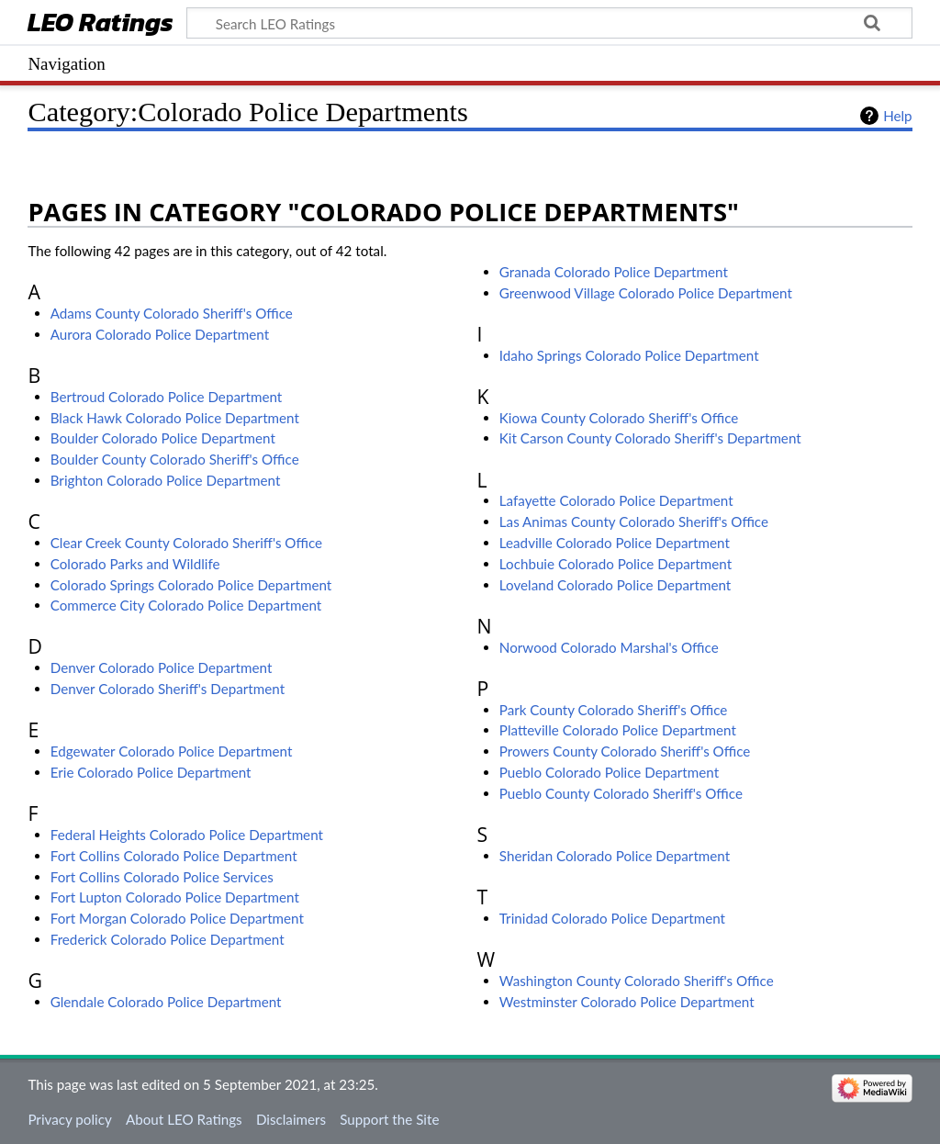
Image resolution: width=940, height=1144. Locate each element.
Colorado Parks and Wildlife (135, 563)
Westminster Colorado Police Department (627, 1001)
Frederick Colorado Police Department (167, 939)
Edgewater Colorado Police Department (171, 751)
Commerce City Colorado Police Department (186, 605)
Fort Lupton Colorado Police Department (174, 897)
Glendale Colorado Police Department (166, 1001)
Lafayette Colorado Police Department (616, 500)
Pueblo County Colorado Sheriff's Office (621, 793)
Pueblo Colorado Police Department (609, 772)
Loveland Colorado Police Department (615, 585)
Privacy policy (69, 1119)
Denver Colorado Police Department (161, 667)
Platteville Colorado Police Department (617, 730)
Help (897, 115)
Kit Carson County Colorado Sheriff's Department (650, 438)
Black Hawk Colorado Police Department (174, 417)
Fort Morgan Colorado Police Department (177, 918)
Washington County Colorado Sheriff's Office (636, 980)
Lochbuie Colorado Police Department (615, 563)
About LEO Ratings (184, 1119)
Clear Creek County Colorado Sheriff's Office (186, 542)
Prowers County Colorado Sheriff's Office (625, 751)
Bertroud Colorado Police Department (166, 396)
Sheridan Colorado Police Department (614, 855)
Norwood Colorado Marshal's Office (609, 647)
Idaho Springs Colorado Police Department (629, 355)
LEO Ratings (100, 24)
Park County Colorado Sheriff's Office (613, 709)
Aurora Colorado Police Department (159, 334)
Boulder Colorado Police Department (162, 438)
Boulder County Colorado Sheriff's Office (174, 459)
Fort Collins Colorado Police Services (162, 877)
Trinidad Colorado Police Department (612, 918)
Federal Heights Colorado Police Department (186, 834)
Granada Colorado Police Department (613, 272)
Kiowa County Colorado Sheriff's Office (619, 417)
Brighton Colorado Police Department (165, 480)
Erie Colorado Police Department (151, 772)
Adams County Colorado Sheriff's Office (171, 313)
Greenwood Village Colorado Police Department (645, 293)
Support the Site (389, 1119)
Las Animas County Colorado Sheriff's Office (633, 521)
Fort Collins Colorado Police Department (173, 855)
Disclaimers (291, 1119)
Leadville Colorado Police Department (614, 542)
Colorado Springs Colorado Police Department (191, 585)
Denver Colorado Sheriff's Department (167, 688)
